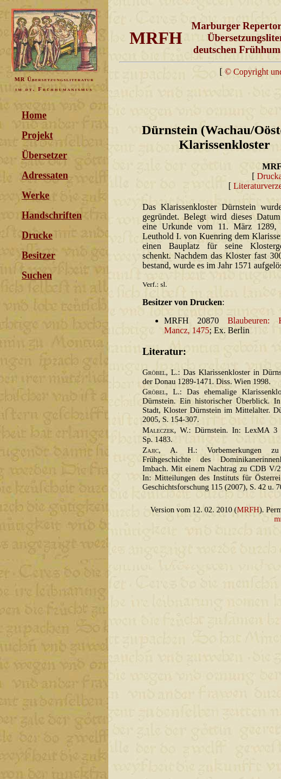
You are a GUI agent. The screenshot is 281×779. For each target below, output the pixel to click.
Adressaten (45, 175)
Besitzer (38, 255)
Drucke (37, 235)
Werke (35, 195)
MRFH (248, 509)
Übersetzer (44, 155)
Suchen (37, 275)
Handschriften (52, 215)
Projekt (37, 135)
